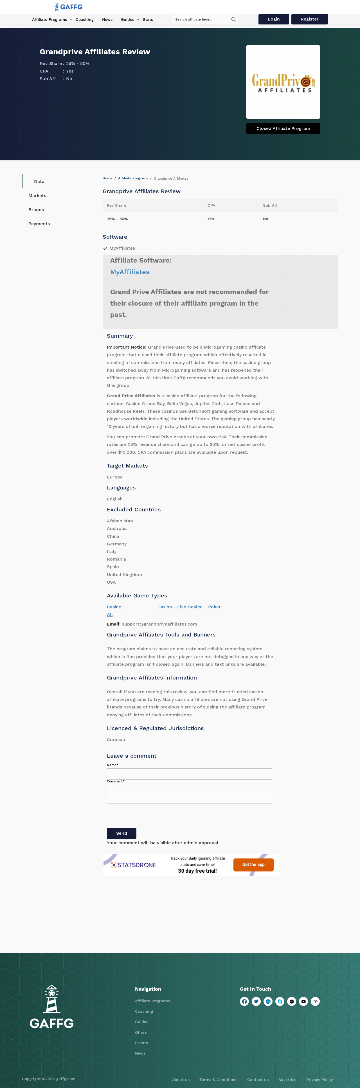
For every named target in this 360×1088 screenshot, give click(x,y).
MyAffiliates (130, 272)
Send (121, 833)
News (107, 19)
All (110, 614)
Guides (127, 19)
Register (310, 19)
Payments (39, 223)
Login (274, 19)
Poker (214, 607)
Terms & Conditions (218, 1079)
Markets (37, 195)
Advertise (287, 1079)
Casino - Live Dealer (180, 607)
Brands (36, 209)
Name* (112, 765)
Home (107, 178)
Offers (141, 1032)
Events (141, 1042)
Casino (114, 607)
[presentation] (149, 817)
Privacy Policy (319, 1079)
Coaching (84, 19)
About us (181, 1079)
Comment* (116, 781)
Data (35, 181)
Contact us (258, 1079)
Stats (147, 19)
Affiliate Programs (49, 19)
